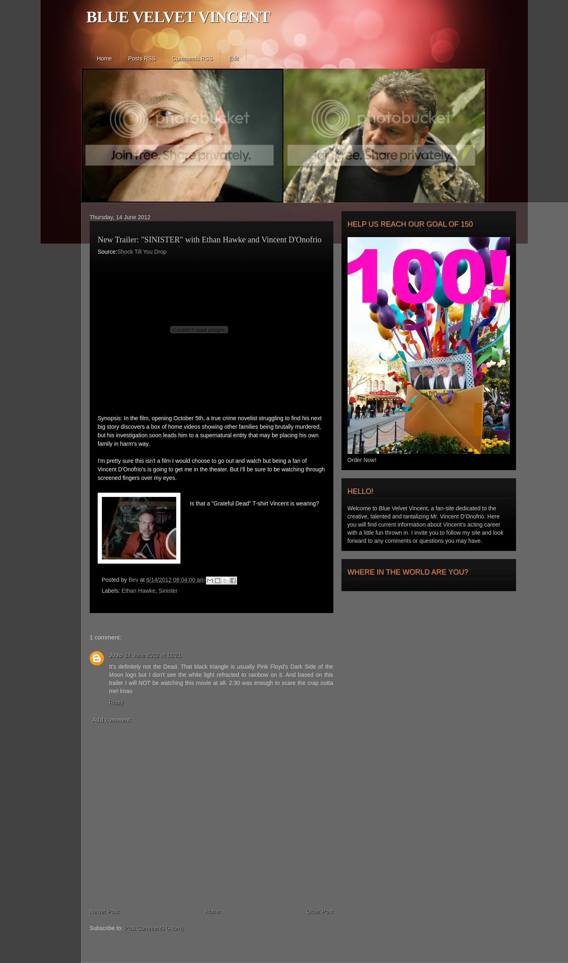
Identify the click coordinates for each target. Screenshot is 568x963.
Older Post (319, 911)
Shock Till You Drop (141, 251)
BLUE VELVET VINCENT (178, 17)
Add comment (111, 720)
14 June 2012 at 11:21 (153, 655)
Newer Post (104, 911)
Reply (116, 702)
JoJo (116, 655)
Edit (234, 58)
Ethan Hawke (138, 590)
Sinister (168, 590)
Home (104, 58)
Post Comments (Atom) (153, 928)
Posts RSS (142, 58)
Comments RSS (192, 58)
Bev (134, 580)
